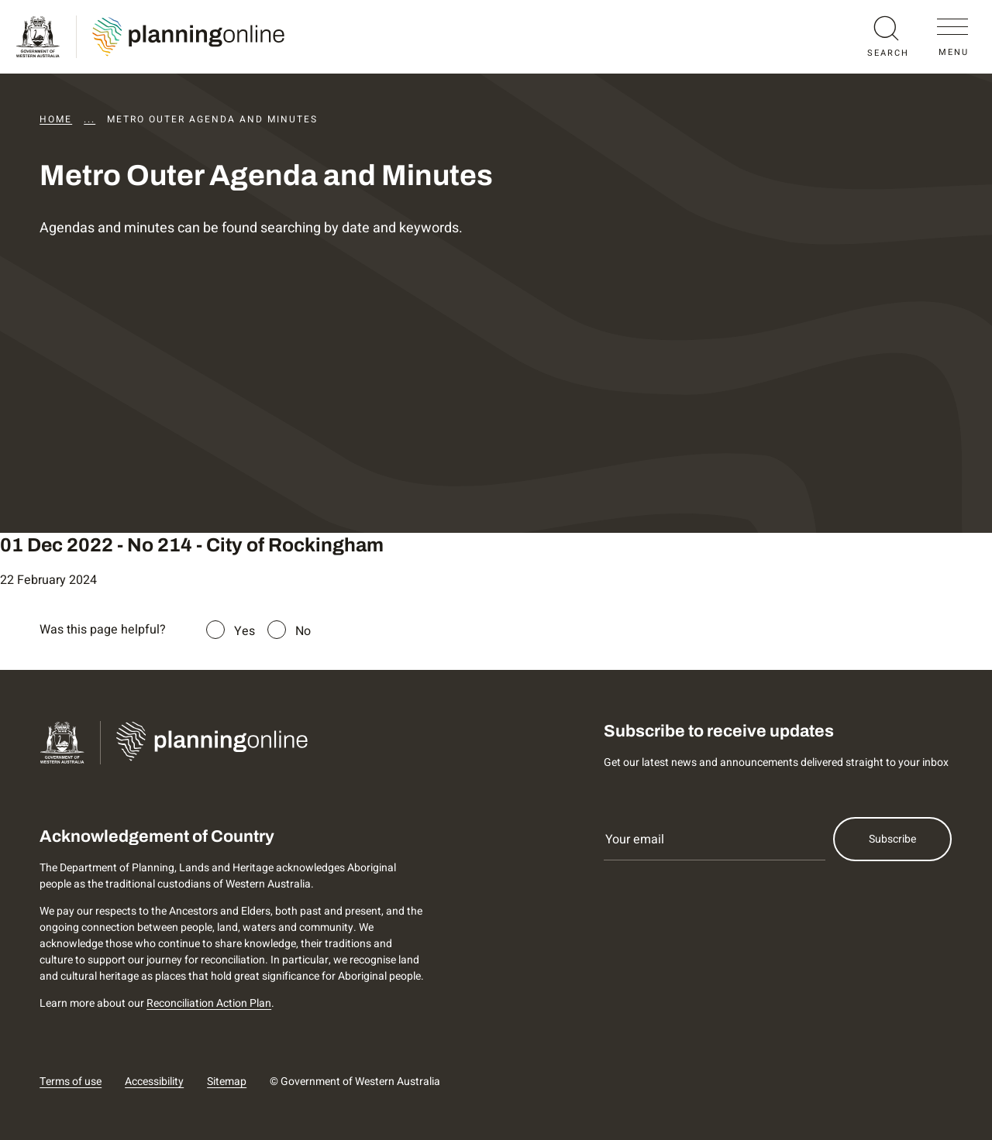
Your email (634, 839)
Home (56, 119)
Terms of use (71, 1081)
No (303, 631)
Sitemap (226, 1081)
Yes (244, 631)
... (89, 119)
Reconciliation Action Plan (208, 1003)
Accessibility (154, 1081)
